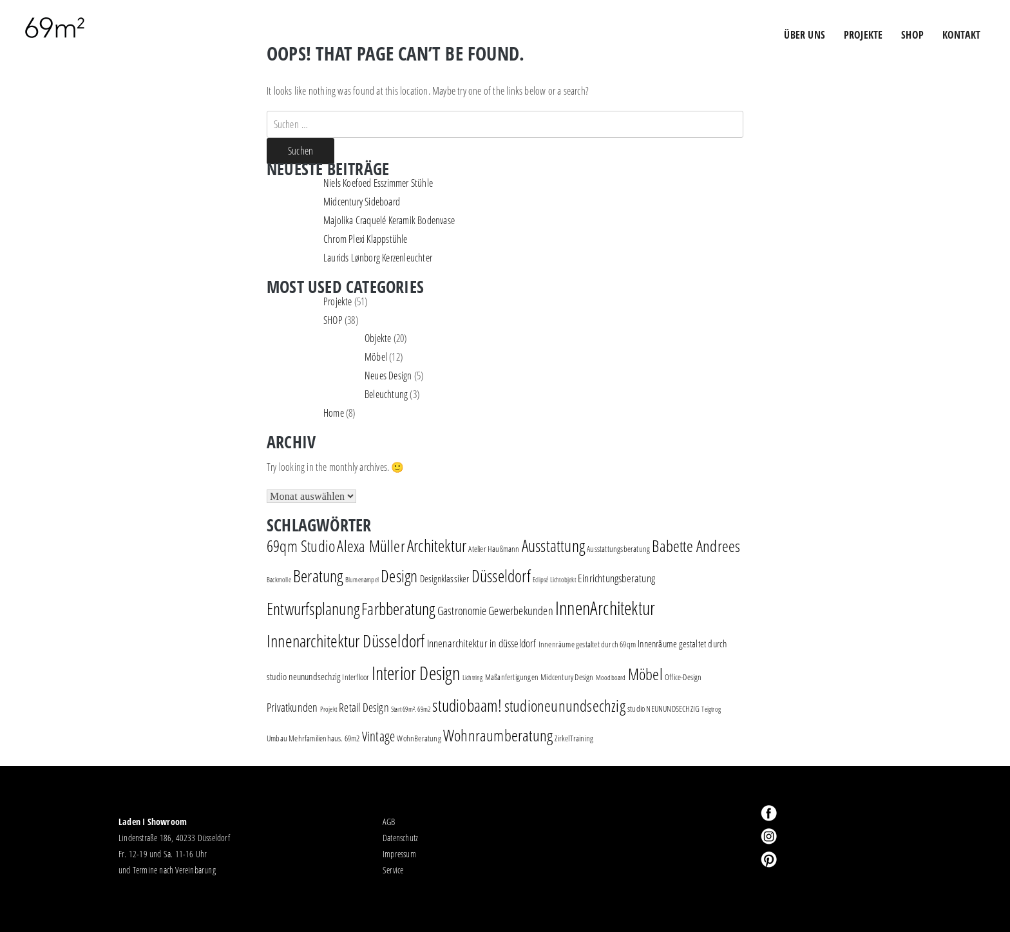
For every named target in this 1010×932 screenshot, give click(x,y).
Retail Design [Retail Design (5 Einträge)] (364, 707)
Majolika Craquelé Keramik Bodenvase (389, 220)
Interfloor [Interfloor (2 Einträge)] (355, 677)
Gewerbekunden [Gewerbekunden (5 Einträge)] (520, 610)
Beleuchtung (386, 394)
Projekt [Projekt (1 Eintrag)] (328, 709)
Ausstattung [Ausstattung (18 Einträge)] (553, 545)
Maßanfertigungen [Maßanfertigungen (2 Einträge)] (511, 677)
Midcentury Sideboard (361, 202)
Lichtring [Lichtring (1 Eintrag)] (472, 677)
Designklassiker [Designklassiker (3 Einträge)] (445, 578)
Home (333, 413)
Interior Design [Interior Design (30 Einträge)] (416, 673)
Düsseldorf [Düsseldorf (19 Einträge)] (501, 575)
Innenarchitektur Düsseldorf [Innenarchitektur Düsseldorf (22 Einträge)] (345, 640)
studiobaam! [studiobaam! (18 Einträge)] (467, 705)
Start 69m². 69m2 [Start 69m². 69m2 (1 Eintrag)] (410, 709)
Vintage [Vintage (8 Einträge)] (378, 736)
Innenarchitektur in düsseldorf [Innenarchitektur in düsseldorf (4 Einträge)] (482, 643)
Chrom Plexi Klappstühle (365, 239)
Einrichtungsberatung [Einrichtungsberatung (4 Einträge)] (616, 578)
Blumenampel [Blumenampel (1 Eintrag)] (362, 579)
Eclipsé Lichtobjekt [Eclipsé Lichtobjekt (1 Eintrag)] (554, 579)
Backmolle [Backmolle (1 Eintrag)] (279, 579)
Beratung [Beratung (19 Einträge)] (318, 575)
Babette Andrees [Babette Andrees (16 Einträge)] (696, 545)
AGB (389, 821)
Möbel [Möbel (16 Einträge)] (645, 674)
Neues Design (388, 375)
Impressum (399, 854)
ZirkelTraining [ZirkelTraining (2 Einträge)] (574, 738)
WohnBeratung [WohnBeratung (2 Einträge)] (419, 738)
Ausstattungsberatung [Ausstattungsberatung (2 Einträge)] (618, 549)
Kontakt (961, 35)
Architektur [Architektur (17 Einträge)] (436, 546)
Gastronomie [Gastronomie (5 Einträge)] (461, 610)
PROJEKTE (863, 35)
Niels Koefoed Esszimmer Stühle (378, 183)
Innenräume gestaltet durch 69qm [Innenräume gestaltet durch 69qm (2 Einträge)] (587, 644)
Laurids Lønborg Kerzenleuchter (377, 258)
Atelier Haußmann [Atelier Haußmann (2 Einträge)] (493, 549)
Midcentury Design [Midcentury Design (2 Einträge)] (566, 677)
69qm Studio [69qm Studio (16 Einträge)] (301, 545)
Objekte (378, 338)
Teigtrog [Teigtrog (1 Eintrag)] (711, 709)
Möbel (376, 357)
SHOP (333, 320)
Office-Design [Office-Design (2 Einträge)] (683, 677)
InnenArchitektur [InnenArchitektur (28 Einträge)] (605, 607)
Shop (912, 35)
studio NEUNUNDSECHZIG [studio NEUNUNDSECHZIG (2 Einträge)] (663, 708)
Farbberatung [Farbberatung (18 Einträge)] (398, 608)
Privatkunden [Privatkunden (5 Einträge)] (292, 707)
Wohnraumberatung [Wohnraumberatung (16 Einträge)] (498, 735)
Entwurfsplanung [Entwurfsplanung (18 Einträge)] (313, 608)
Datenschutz (400, 838)
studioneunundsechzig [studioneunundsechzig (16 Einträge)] (564, 705)
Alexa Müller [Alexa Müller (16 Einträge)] (371, 545)
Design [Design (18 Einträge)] (399, 575)
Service (393, 870)
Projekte (337, 301)
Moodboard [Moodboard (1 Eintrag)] (611, 677)
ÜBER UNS (804, 35)
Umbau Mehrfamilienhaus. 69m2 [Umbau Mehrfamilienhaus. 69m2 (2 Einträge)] (313, 738)
